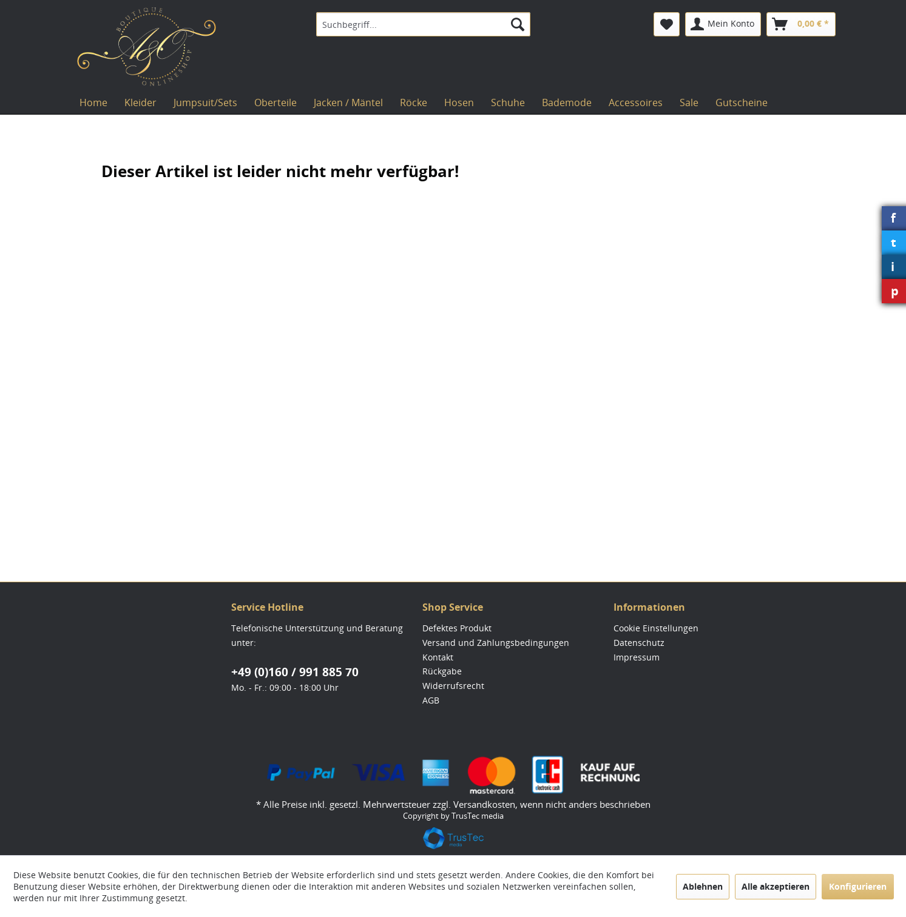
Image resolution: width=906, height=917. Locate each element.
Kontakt (437, 657)
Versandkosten (484, 804)
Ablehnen (703, 886)
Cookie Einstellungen (656, 628)
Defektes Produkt (457, 628)
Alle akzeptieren (776, 886)
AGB (430, 700)
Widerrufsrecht (453, 685)
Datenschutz (639, 642)
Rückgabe (442, 671)
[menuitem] (423, 24)
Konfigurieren (858, 886)
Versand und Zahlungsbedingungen (495, 642)
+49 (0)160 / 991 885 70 (295, 672)
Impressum (637, 657)
